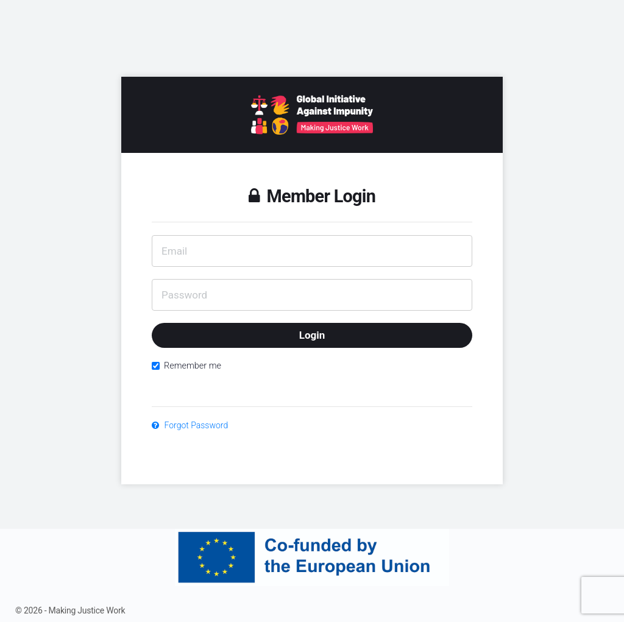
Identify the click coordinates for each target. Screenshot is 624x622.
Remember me (186, 366)
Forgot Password (190, 425)
